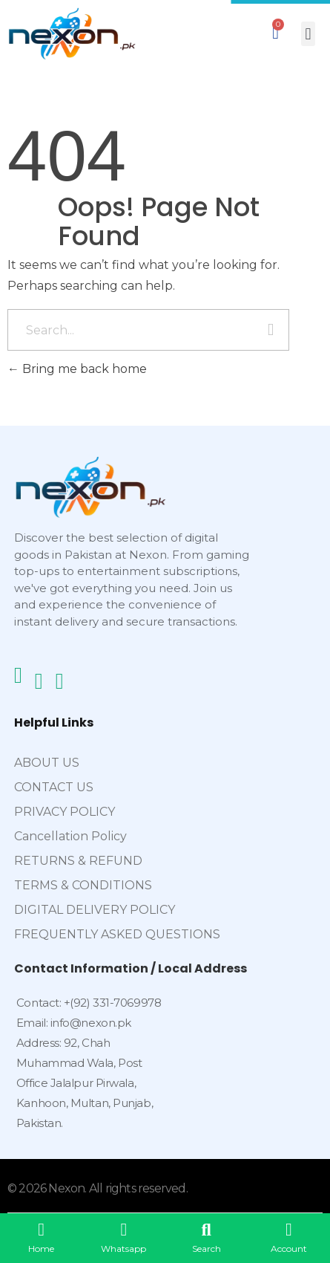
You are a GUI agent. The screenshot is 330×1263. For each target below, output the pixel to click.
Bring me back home (77, 369)
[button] (308, 34)
